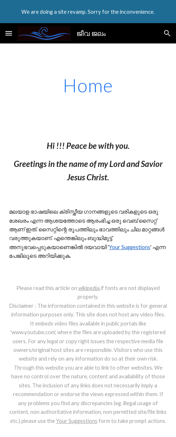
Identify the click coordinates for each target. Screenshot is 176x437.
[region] (88, 11)
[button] (8, 33)
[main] (88, 85)
